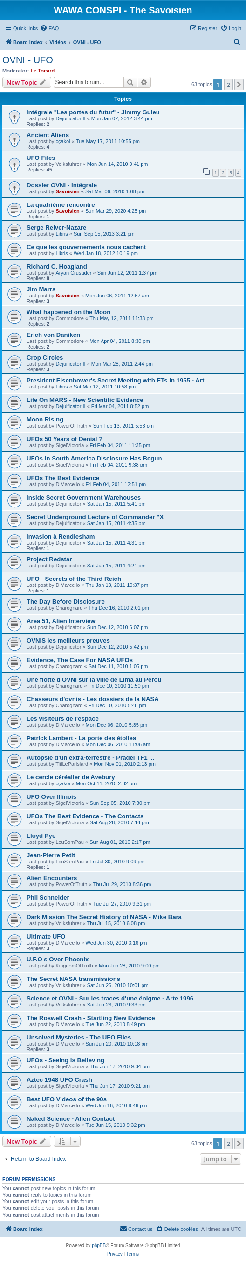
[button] (239, 84)
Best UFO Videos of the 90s (67, 1099)
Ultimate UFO (46, 936)
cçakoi (62, 141)
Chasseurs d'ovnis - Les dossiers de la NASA (93, 699)
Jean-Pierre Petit (51, 855)
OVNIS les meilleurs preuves (68, 640)
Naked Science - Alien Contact (71, 1118)
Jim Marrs (41, 289)
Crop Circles (45, 357)
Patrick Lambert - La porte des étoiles (81, 738)
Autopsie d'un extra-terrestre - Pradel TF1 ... (90, 757)
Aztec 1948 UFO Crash (59, 1079)
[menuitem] (49, 28)
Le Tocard (43, 70)
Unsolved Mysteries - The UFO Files (79, 1037)
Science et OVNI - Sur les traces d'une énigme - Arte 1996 (110, 998)
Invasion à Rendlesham (61, 536)
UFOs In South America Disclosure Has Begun (94, 458)
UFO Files (41, 157)
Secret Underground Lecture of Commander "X (95, 516)
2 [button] (228, 84)
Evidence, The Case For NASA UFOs (80, 660)
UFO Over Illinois (51, 796)
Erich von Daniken (53, 334)
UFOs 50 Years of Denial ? (64, 438)
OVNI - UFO (27, 60)
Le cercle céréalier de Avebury (71, 777)
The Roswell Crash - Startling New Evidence (91, 1017)
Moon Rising (45, 419)
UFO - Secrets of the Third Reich (74, 578)
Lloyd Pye (41, 835)
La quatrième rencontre (61, 204)
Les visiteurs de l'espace (63, 718)
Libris (61, 234)
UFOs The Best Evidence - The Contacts (85, 816)
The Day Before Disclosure (66, 601)
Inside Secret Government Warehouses (84, 497)
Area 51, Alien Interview (61, 621)
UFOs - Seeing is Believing (65, 1060)
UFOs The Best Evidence (63, 477)
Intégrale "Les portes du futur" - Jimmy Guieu (93, 112)
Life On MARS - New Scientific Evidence (85, 399)
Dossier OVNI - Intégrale (62, 185)
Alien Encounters (52, 878)
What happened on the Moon (68, 312)
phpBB (99, 1245)
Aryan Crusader (73, 273)
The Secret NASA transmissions (73, 978)
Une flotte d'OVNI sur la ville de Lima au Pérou (94, 679)
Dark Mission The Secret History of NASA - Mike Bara (104, 917)
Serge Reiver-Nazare (56, 227)
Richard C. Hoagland (57, 266)
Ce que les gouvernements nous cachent (86, 246)
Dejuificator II (70, 118)
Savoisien (67, 191)
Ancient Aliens (48, 135)
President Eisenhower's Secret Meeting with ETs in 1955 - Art (115, 380)
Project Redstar (49, 559)
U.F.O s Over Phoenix (58, 959)
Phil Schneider (48, 897)
